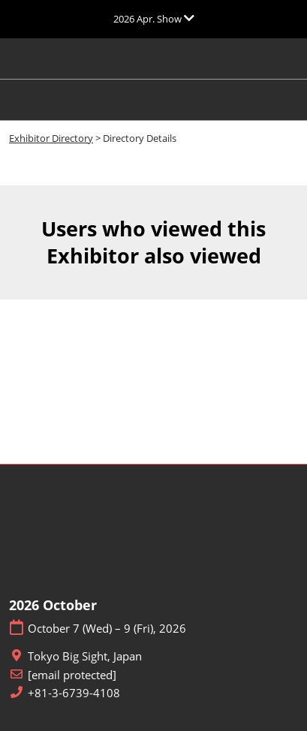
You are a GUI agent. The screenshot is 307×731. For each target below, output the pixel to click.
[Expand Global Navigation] (153, 19)
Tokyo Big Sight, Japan (85, 656)
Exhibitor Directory (51, 138)
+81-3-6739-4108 (74, 693)
